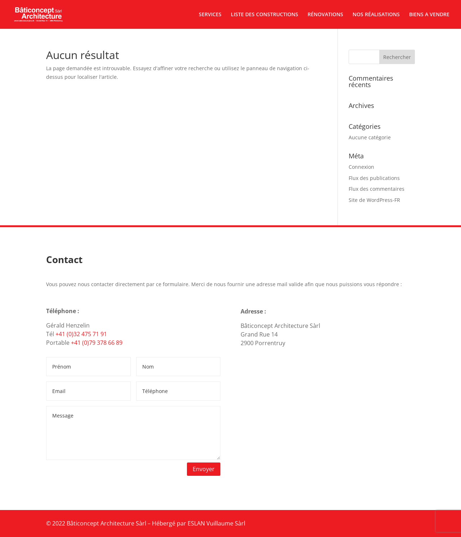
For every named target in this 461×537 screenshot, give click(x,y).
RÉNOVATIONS (325, 15)
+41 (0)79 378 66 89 (96, 343)
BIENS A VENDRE (429, 15)
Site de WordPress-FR (374, 200)
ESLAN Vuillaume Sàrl (216, 523)
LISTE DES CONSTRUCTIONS (264, 15)
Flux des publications (374, 178)
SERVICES (210, 15)
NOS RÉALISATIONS (376, 15)
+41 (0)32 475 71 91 (81, 334)
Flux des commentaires (376, 188)
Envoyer (204, 469)
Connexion (361, 166)
